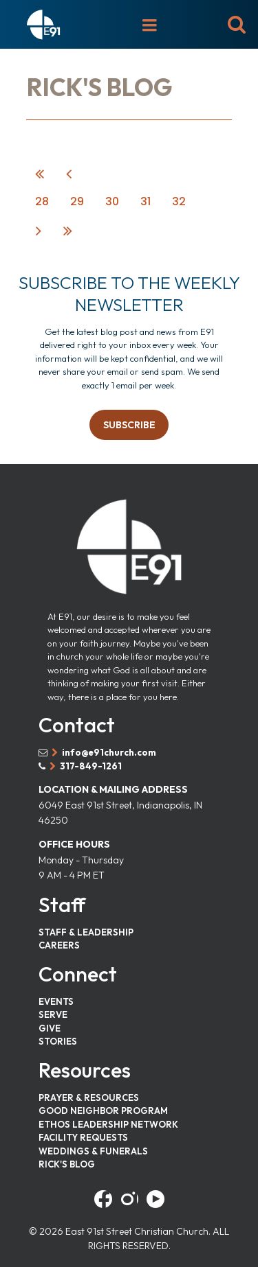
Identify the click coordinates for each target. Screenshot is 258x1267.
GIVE (50, 1028)
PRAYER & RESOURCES (89, 1097)
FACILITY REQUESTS (83, 1137)
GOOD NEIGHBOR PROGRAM (103, 1110)
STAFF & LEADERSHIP (86, 932)
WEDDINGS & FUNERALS (93, 1151)
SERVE (53, 1014)
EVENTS (56, 1001)
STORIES (58, 1041)
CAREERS (59, 945)
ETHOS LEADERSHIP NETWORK (108, 1124)
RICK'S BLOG (67, 1164)
